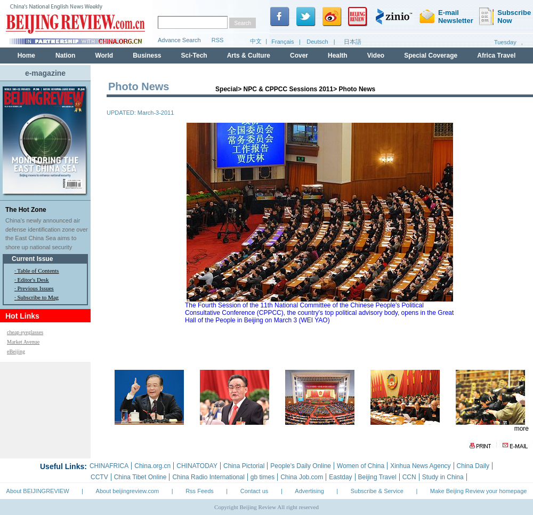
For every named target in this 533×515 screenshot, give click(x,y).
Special (226, 89)
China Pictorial (243, 466)
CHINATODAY (196, 466)
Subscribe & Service (377, 491)
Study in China (443, 477)
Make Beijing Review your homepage (478, 491)
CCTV (99, 477)
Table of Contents (38, 270)
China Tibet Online (140, 477)
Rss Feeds (199, 491)
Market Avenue (23, 342)
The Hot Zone (25, 209)
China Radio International (208, 477)
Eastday (340, 477)
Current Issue (32, 259)
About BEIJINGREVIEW (37, 491)
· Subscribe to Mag (36, 297)
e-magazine (45, 73)
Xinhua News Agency (420, 466)
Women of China (360, 466)
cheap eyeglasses (25, 332)
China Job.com (301, 477)
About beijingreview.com (127, 491)
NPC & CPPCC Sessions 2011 (288, 89)
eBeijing (16, 351)
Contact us (254, 491)
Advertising (309, 491)
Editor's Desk (33, 279)
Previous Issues (36, 288)
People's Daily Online (300, 466)
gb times (262, 477)
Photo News (357, 89)
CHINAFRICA (109, 466)
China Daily (473, 466)
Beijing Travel (377, 477)
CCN (409, 477)
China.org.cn (152, 466)
